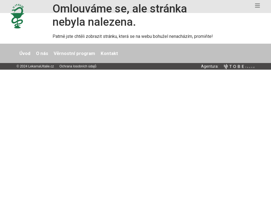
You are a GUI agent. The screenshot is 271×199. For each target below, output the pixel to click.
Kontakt (109, 53)
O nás (42, 53)
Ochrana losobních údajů (77, 66)
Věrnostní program (74, 53)
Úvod (24, 53)
